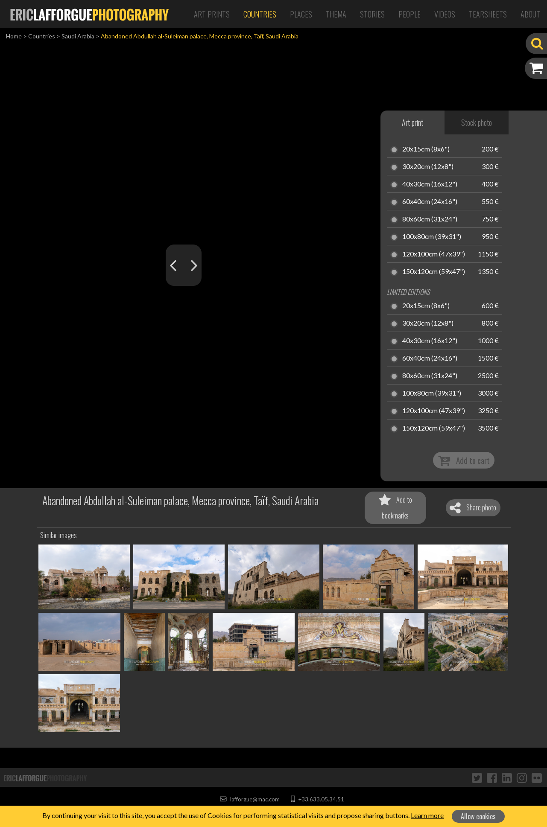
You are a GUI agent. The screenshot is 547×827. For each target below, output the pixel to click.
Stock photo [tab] (476, 122)
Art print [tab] (412, 122)
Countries (259, 14)
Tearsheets (488, 14)
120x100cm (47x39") (433, 254)
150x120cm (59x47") (433, 271)
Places (301, 14)
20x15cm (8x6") (426, 149)
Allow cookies (478, 816)
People (409, 14)
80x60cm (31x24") (429, 219)
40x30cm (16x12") (429, 184)
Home (14, 36)
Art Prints (212, 14)
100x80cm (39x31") (431, 236)
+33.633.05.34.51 (317, 799)
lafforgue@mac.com (250, 799)
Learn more (427, 815)
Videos (444, 14)
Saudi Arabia (77, 36)
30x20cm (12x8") (427, 166)
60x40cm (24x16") (429, 201)
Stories (372, 14)
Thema (336, 14)
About (530, 14)
